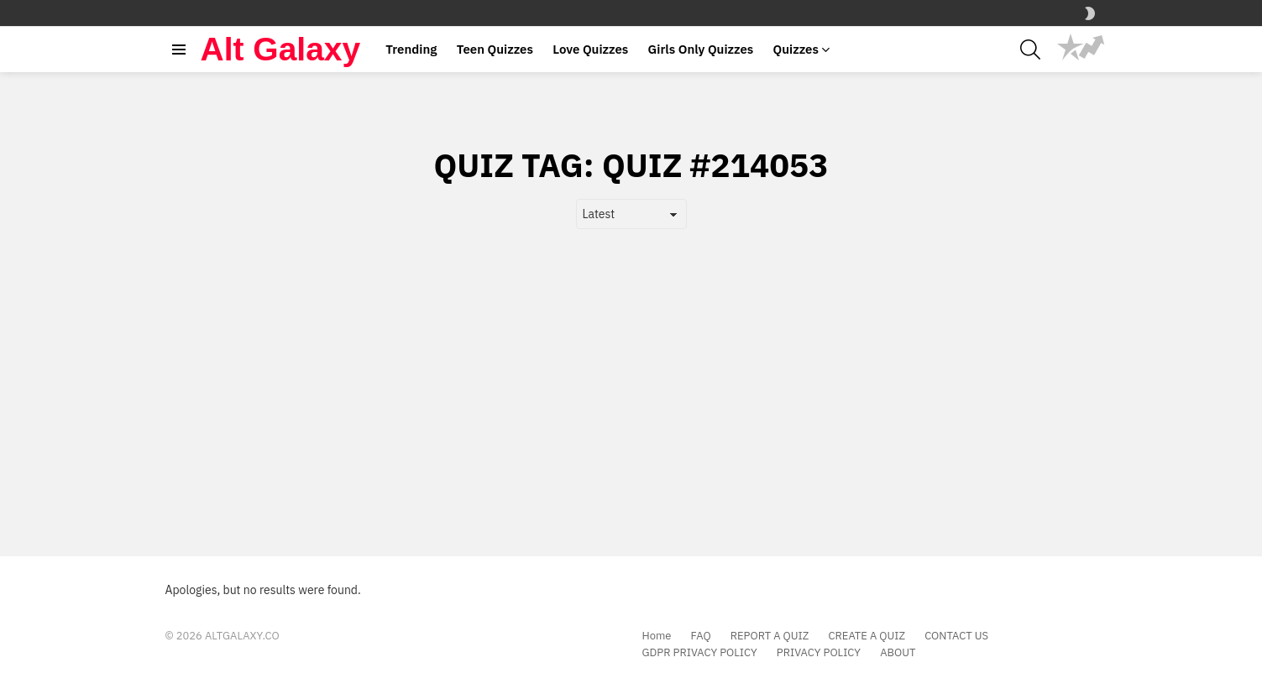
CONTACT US (956, 636)
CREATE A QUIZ (866, 636)
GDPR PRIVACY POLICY (699, 653)
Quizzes (796, 49)
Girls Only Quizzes (701, 49)
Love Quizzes (590, 49)
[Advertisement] (631, 363)
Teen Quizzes (495, 49)
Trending (411, 49)
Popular (1070, 47)
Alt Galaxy (281, 49)
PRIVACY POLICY (819, 653)
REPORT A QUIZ (769, 636)
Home (657, 636)
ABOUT (897, 653)
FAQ (701, 636)
